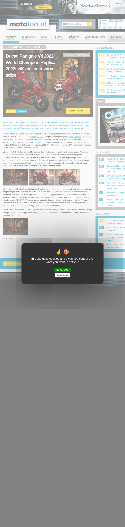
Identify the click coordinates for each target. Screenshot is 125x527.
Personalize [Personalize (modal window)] (62, 275)
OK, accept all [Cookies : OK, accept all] (62, 270)
